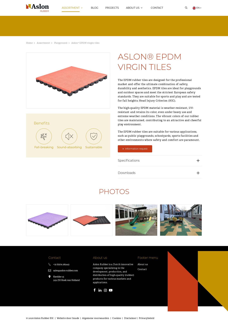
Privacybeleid (146, 323)
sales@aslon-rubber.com (65, 275)
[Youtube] (110, 295)
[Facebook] (94, 295)
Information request (136, 153)
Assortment (71, 10)
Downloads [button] (127, 179)
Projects (112, 10)
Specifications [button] (129, 167)
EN (197, 10)
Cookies (116, 323)
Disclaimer (130, 323)
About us (132, 10)
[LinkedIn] (100, 295)
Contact (157, 10)
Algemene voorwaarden (95, 323)
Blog (94, 10)
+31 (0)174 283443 (61, 269)
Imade (75, 323)
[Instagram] (105, 295)
